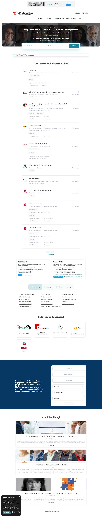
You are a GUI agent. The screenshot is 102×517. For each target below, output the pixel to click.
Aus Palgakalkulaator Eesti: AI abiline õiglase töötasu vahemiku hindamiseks (27, 435)
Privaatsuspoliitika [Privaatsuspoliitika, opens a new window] (15, 510)
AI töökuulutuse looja (71, 18)
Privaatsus (69, 510)
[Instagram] (24, 484)
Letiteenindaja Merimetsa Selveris (40, 165)
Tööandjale (49, 18)
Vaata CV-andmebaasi (68, 276)
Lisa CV (20, 275)
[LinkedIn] (27, 484)
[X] (20, 484)
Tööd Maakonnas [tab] (59, 285)
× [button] (19, 496)
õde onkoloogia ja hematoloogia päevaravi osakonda (46, 92)
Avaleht (68, 480)
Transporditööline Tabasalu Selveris (41, 190)
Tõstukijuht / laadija (35, 126)
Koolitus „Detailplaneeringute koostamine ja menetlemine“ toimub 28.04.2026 (75, 435)
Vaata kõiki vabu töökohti (51, 252)
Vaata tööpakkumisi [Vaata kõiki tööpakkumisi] (28, 275)
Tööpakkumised (69, 483)
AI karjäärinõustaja (59, 18)
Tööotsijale (40, 18)
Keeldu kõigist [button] (15, 512)
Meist (67, 489)
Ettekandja (32, 70)
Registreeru (85, 13)
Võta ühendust (79, 276)
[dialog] (11, 505)
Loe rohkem (27, 442)
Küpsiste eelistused (82, 510)
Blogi (80, 18)
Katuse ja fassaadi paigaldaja (38, 143)
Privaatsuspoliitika (69, 497)
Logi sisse (77, 13)
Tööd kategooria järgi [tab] (34, 285)
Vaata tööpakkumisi (47, 497)
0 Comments (30, 439)
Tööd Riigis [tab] (70, 285)
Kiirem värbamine (47, 486)
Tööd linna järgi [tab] (48, 285)
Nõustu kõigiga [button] (6, 512)
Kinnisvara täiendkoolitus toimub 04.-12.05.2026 (51, 434)
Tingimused (74, 510)
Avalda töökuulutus (58, 276)
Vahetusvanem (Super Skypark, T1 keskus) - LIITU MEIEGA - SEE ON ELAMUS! (48, 105)
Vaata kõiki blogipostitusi (51, 451)
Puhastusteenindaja (35, 204)
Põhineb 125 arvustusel (51, 35)
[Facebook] (17, 484)
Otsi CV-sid (46, 483)
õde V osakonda (34, 179)
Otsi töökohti (74, 45)
